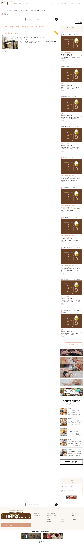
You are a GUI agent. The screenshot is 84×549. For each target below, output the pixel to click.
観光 (61, 517)
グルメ (61, 513)
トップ (2, 10)
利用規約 (49, 519)
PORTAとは (36, 513)
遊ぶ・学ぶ (62, 519)
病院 (73, 515)
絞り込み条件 (78, 23)
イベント (74, 517)
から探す (66, 487)
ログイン (65, 3)
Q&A (35, 517)
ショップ (61, 523)
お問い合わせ (76, 3)
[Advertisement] (71, 471)
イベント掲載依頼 (51, 513)
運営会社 (49, 521)
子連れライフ (75, 519)
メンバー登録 (54, 3)
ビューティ (8, 10)
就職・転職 (62, 521)
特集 (61, 515)
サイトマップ (37, 515)
